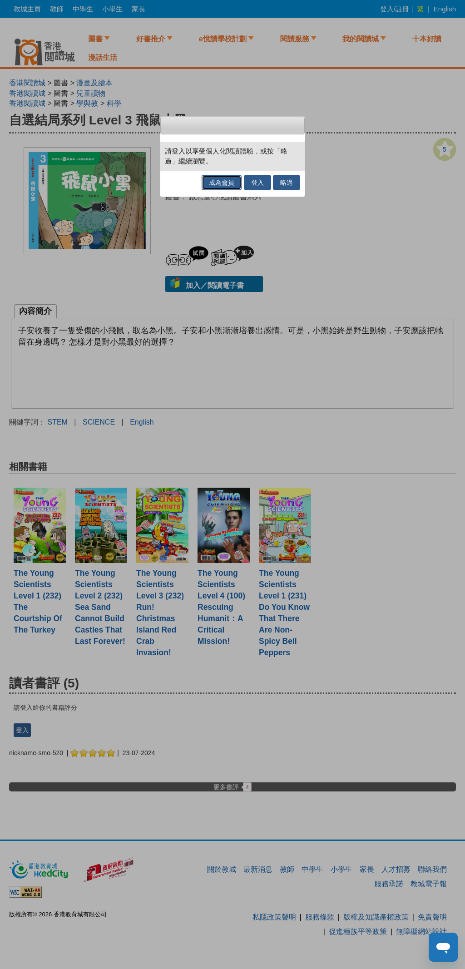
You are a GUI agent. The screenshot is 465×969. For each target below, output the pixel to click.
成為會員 (221, 182)
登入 (257, 182)
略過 (286, 182)
